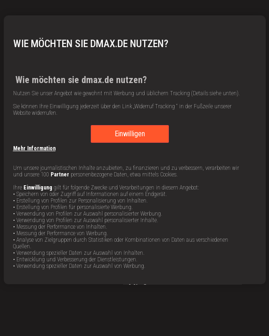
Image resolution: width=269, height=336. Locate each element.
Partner (60, 174)
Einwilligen (130, 133)
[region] (135, 149)
